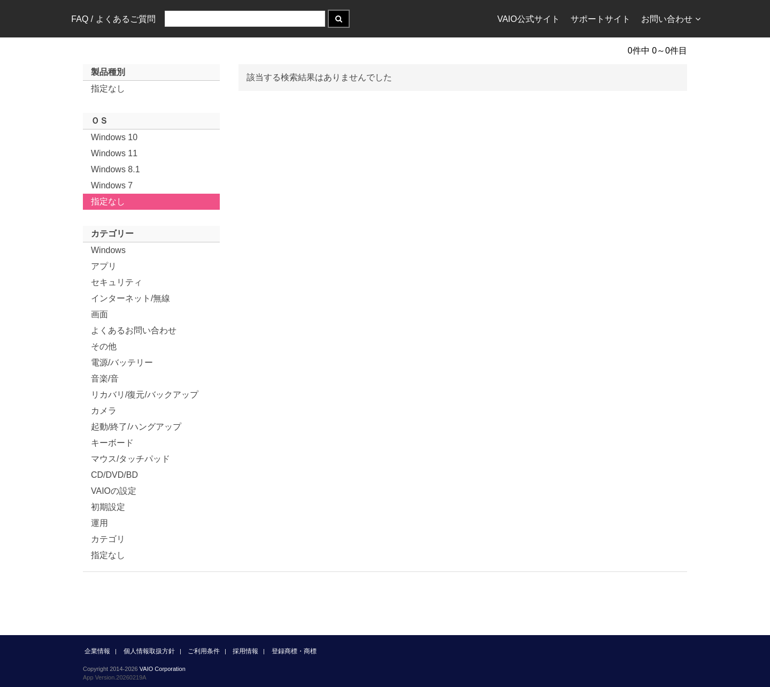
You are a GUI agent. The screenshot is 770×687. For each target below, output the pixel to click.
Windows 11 (114, 153)
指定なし (108, 88)
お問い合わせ (670, 19)
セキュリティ (116, 282)
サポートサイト (600, 19)
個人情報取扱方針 (149, 651)
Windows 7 (112, 185)
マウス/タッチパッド (130, 458)
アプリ (104, 266)
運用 (99, 523)
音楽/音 (105, 378)
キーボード (112, 442)
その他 (104, 346)
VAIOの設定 (113, 490)
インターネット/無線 (130, 298)
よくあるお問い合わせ (133, 330)
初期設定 (108, 507)
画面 (99, 314)
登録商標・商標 (294, 651)
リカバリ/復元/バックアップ (144, 394)
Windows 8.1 (115, 169)
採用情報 (245, 651)
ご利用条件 (204, 651)
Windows (108, 250)
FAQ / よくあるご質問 (113, 19)
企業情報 (97, 651)
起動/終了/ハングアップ (136, 426)
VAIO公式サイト (528, 19)
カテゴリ (108, 539)
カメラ (104, 410)
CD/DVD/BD (114, 474)
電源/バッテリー (122, 362)
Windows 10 (114, 137)
